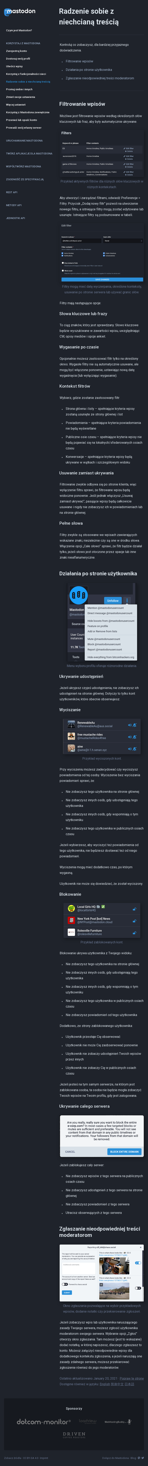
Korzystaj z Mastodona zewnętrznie (28, 112)
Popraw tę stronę (132, 1378)
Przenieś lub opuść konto (21, 120)
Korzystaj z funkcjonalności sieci (26, 74)
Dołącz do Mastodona (115, 1458)
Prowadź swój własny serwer (23, 127)
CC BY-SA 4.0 (30, 1458)
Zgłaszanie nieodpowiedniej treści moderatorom (100, 78)
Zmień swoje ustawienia (20, 97)
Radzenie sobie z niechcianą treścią (28, 81)
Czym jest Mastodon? (19, 30)
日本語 (129, 1384)
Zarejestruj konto (16, 50)
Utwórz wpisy (14, 66)
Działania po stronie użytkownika (89, 70)
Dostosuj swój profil (18, 58)
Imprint (44, 1458)
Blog (133, 1458)
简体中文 (117, 1384)
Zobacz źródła (12, 1458)
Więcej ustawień (15, 104)
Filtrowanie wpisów (79, 61)
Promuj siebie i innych (19, 89)
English (105, 1384)
